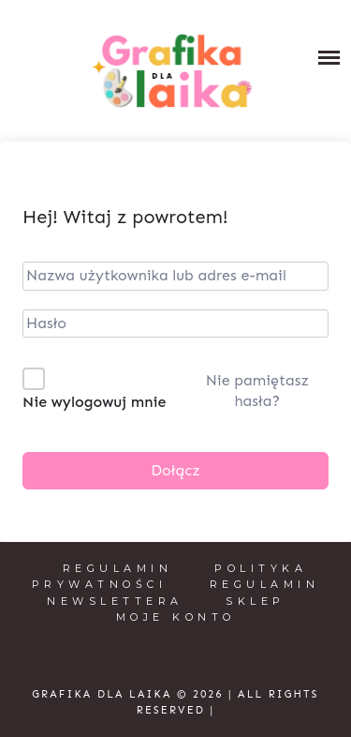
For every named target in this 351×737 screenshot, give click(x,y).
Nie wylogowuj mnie (94, 402)
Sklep (255, 601)
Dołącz (175, 470)
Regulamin (118, 568)
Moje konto (176, 617)
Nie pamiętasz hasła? (257, 390)
